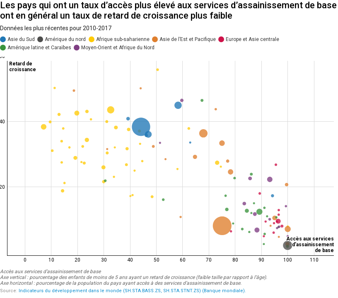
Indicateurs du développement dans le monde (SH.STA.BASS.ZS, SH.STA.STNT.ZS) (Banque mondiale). (132, 290)
